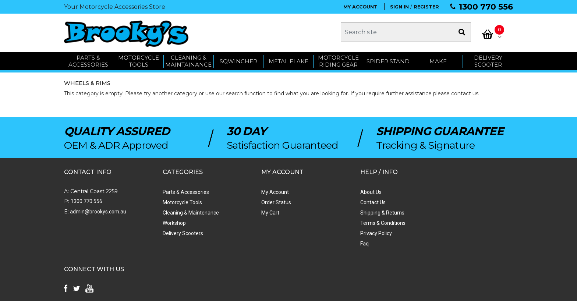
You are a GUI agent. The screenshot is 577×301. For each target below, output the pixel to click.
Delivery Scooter (488, 59)
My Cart (248, 212)
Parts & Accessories (175, 191)
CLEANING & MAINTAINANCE (188, 59)
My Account (253, 191)
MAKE (438, 59)
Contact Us (339, 201)
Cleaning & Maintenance (180, 212)
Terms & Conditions (349, 222)
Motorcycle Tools (171, 201)
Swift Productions (163, 292)
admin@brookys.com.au (97, 210)
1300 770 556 (486, 7)
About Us (337, 191)
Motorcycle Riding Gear (338, 59)
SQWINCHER (238, 59)
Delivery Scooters (172, 232)
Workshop (163, 222)
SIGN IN (399, 7)
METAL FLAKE (288, 59)
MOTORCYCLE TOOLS (138, 59)
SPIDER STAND (388, 59)
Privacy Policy (342, 232)
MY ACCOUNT (360, 7)
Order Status (254, 201)
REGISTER (426, 7)
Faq (331, 242)
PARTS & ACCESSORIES (88, 59)
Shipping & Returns (349, 212)
